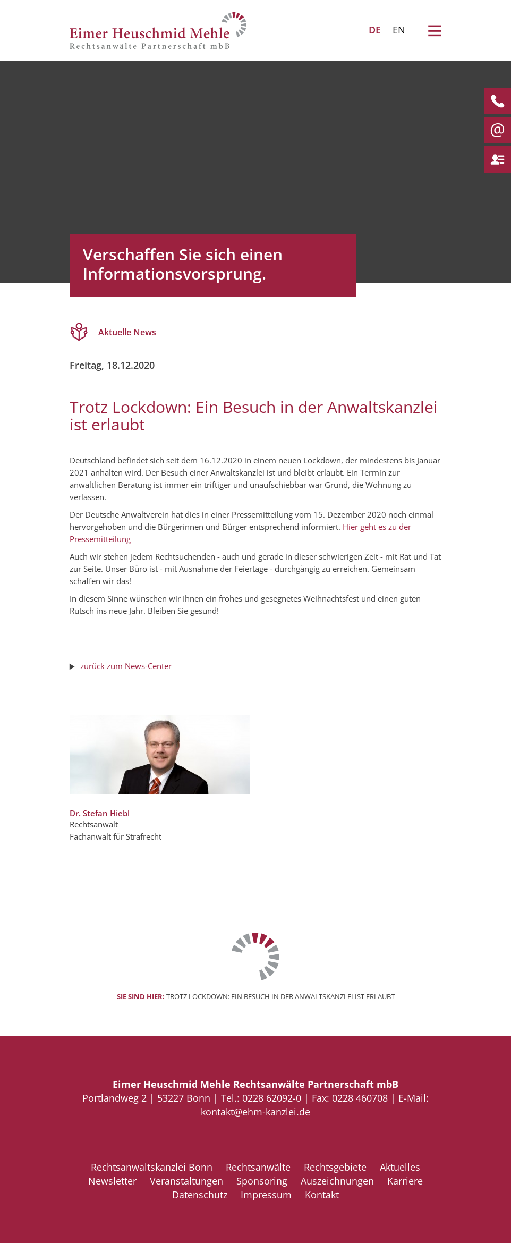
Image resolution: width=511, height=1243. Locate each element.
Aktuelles (400, 1167)
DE (375, 29)
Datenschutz (199, 1194)
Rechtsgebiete (335, 1167)
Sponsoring (261, 1180)
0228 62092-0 (271, 1098)
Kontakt (322, 1194)
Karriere (405, 1180)
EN (399, 29)
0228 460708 (360, 1098)
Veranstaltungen (186, 1180)
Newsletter (112, 1180)
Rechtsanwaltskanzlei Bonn (151, 1167)
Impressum (266, 1194)
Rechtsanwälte (258, 1167)
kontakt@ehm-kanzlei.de (255, 1111)
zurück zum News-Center (126, 666)
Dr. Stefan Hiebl (100, 813)
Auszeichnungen (337, 1180)
